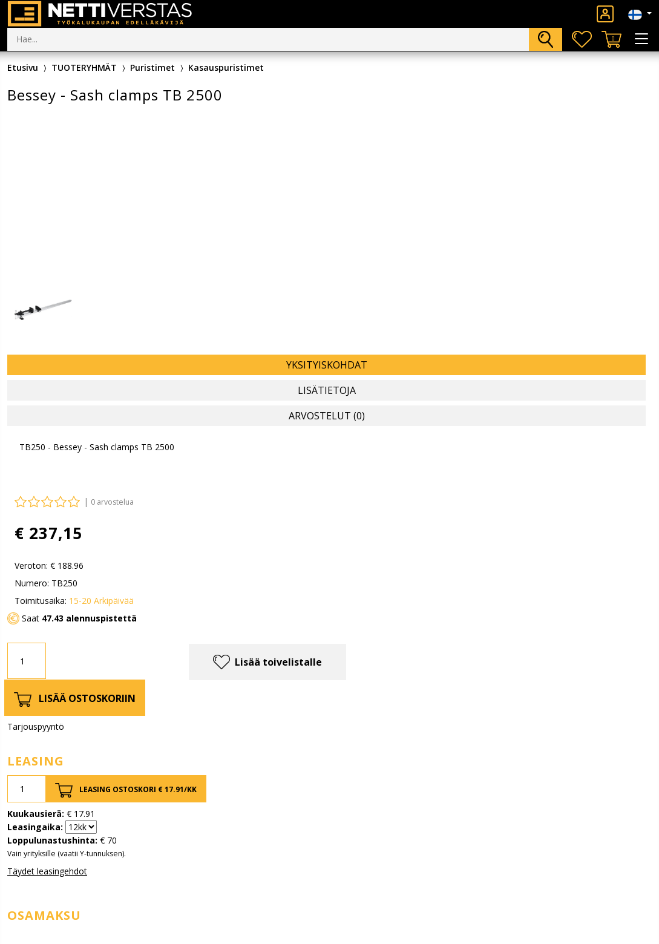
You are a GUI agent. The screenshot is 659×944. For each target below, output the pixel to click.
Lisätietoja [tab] (327, 390)
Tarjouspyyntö (35, 726)
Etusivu (22, 67)
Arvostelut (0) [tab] (327, 415)
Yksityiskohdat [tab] (326, 365)
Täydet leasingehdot (47, 871)
